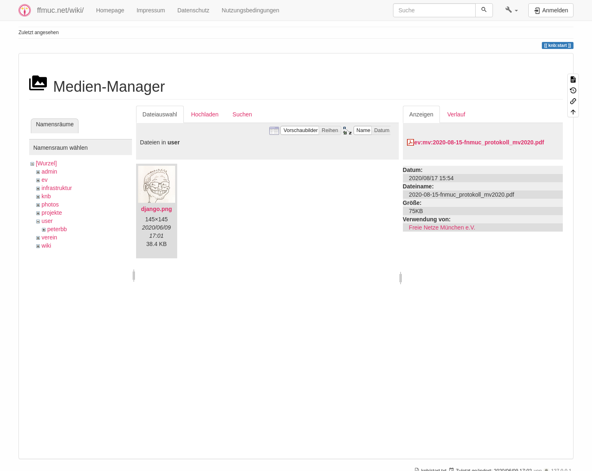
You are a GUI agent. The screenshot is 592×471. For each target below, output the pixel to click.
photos (50, 204)
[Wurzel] (46, 163)
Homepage (110, 10)
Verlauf (456, 114)
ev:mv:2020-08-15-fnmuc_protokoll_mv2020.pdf (479, 142)
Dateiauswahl (160, 114)
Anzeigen (421, 114)
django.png (156, 209)
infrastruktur (57, 188)
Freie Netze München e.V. (442, 227)
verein (49, 237)
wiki (46, 245)
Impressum (150, 10)
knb (46, 196)
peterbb (57, 229)
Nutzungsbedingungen (250, 10)
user (47, 221)
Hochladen (205, 114)
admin (49, 171)
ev (45, 179)
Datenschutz (193, 10)
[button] (511, 10)
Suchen (242, 114)
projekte (52, 212)
